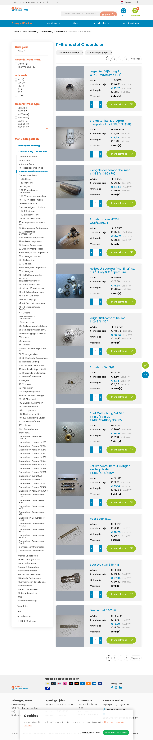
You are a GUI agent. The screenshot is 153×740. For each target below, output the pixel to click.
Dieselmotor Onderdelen (31, 550)
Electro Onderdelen (28, 589)
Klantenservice (30, 2)
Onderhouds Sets (28, 156)
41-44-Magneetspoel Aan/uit (30, 307)
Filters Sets (24, 160)
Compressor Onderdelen (31, 546)
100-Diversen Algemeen (31, 402)
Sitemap (15, 733)
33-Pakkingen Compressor (32, 267)
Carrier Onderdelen (28, 555)
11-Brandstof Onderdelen (33, 171)
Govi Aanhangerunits (29, 559)
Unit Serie (21, 75)
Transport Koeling (21, 23)
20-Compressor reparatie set (32, 223)
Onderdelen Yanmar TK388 (32, 468)
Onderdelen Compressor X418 (31, 507)
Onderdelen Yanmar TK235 (32, 442)
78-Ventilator (26, 387)
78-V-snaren (25, 384)
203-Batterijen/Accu (29, 421)
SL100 (23, 111)
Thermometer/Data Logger (32, 581)
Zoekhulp (44, 2)
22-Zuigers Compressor (31, 248)
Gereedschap (25, 585)
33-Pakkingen (26, 271)
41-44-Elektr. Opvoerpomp (32, 303)
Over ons (16, 2)
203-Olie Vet (25, 425)
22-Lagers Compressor (30, 245)
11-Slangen (24, 186)
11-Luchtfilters (26, 182)
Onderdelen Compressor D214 (31, 495)
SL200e (24, 124)
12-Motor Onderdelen (30, 218)
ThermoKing (27, 67)
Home (16, 31)
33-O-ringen (25, 263)
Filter (22, 51)
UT (21, 95)
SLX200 (24, 127)
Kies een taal (129, 2)
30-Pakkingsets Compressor (33, 252)
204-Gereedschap (28, 429)
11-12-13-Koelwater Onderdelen (28, 191)
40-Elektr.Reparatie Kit (30, 274)
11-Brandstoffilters (28, 175)
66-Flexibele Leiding (29, 361)
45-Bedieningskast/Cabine (33, 326)
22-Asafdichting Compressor (27, 232)
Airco (75, 23)
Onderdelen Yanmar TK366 (32, 457)
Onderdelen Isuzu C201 (30, 475)
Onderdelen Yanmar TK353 (33, 453)
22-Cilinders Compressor (31, 237)
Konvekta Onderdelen (29, 574)
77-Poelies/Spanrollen (30, 376)
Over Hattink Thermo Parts (88, 706)
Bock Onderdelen (27, 563)
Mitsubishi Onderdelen (29, 578)
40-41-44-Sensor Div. (30, 284)
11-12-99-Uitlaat (27, 211)
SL (21, 79)
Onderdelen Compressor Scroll (31, 542)
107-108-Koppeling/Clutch (32, 417)
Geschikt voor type (27, 104)
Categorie (21, 47)
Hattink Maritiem (130, 23)
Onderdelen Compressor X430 (31, 530)
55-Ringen (24, 344)
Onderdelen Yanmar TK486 (33, 487)
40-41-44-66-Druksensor (31, 288)
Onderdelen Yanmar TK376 (32, 464)
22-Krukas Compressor (30, 241)
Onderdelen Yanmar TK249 (32, 449)
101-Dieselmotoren (28, 406)
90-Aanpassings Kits (29, 391)
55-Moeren (24, 340)
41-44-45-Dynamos (29, 295)
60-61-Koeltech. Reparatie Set (32, 349)
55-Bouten (24, 337)
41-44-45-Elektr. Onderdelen (27, 317)
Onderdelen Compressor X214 (31, 501)
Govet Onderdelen (27, 570)
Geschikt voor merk (28, 59)
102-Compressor (27, 410)
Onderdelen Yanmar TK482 (32, 483)
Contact (55, 2)
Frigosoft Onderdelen (29, 566)
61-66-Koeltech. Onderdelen (33, 358)
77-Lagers (24, 380)
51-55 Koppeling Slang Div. (32, 329)
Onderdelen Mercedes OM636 (30, 437)
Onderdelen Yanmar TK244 (33, 446)
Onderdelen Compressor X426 (31, 518)
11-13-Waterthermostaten (32, 196)
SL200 (23, 120)
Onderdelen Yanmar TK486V (33, 490)
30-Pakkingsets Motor (30, 256)
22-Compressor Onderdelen (33, 228)
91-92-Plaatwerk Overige (31, 395)
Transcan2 (24, 432)
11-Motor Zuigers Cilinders (32, 207)
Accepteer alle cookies (116, 732)
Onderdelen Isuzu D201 (30, 479)
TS (21, 92)
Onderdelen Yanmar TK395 (33, 472)
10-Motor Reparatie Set (31, 167)
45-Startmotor (26, 322)
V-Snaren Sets (26, 164)
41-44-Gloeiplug (27, 299)
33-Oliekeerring (26, 260)
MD (21, 86)
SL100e (23, 114)
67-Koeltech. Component (32, 365)
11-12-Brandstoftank (29, 214)
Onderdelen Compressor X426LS (31, 524)
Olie (20, 596)
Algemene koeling (27, 600)
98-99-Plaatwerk (27, 399)
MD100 (23, 108)
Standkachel (99, 23)
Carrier (23, 63)
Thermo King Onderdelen (53, 31)
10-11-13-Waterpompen (31, 199)
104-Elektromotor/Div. (30, 414)
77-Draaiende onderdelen (32, 372)
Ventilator (52, 23)
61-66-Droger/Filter (28, 354)
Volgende (135, 58)
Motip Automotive (27, 593)
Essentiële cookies (91, 732)
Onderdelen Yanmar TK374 (33, 460)
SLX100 (23, 117)
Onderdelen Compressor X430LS (31, 536)
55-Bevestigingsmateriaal (32, 333)
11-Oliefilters (25, 179)
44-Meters (24, 312)
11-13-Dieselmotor (28, 203)
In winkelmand (122, 104)
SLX (22, 82)
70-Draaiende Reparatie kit (33, 369)
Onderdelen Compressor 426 (31, 513)
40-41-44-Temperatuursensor (29, 279)
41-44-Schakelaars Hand (31, 291)
